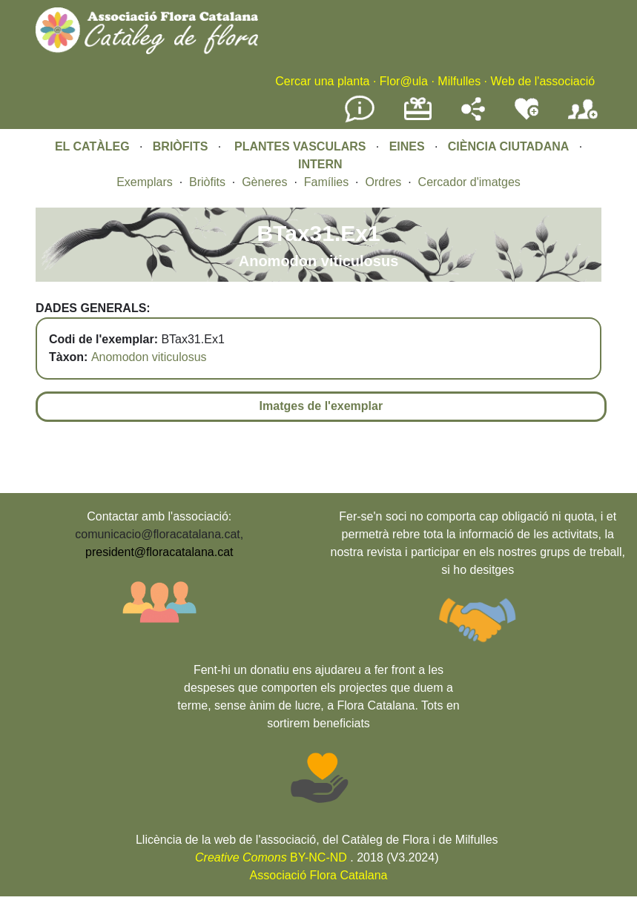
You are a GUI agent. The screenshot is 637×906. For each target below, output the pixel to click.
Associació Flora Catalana (319, 875)
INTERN (320, 164)
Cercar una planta (322, 81)
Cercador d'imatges (469, 182)
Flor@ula (404, 81)
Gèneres (264, 182)
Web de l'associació (542, 81)
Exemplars (144, 182)
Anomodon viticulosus (149, 357)
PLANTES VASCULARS (300, 146)
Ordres (383, 182)
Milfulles (459, 81)
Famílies (326, 182)
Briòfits (207, 182)
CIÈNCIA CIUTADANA (509, 146)
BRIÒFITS (182, 146)
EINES (407, 146)
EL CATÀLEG (92, 146)
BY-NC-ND (271, 857)
